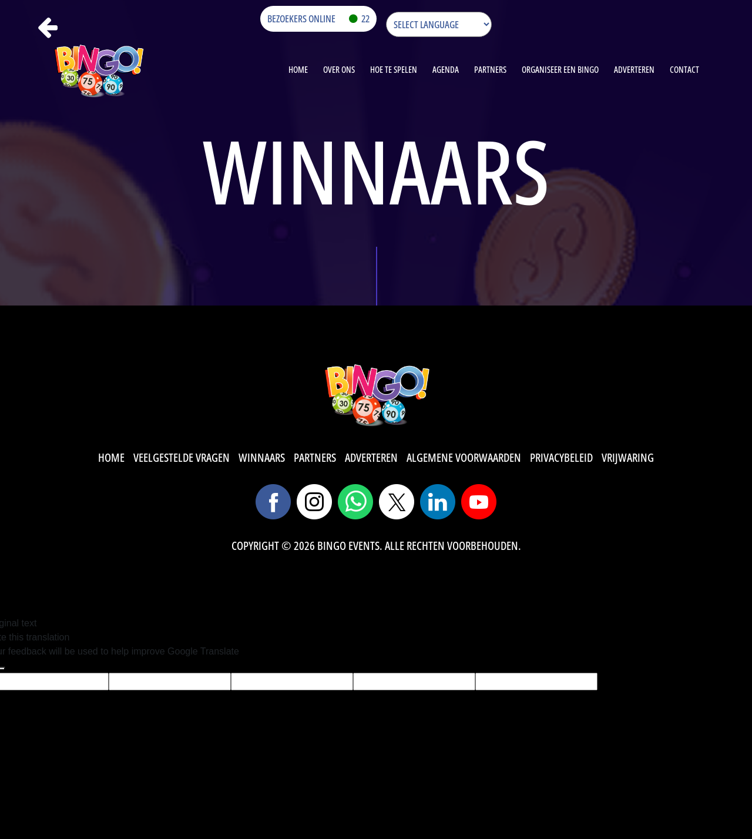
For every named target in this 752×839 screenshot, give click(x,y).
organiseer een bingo (560, 69)
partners (315, 457)
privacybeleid (561, 457)
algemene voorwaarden (464, 457)
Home (298, 69)
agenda (445, 69)
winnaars (262, 457)
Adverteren (634, 69)
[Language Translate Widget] (439, 24)
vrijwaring (628, 457)
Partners (490, 69)
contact (684, 69)
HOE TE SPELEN (393, 69)
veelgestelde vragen (181, 457)
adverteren (371, 457)
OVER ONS (339, 69)
